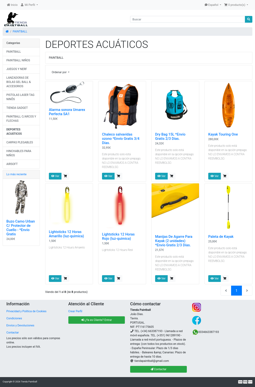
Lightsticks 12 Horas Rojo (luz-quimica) (118, 236)
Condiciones (14, 318)
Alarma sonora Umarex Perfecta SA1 (67, 112)
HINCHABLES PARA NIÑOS (18, 153)
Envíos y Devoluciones (20, 325)
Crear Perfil (75, 311)
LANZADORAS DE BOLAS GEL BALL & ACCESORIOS (18, 82)
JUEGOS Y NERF (16, 69)
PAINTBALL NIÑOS (18, 60)
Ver (55, 176)
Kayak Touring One (223, 134)
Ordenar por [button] (59, 72)
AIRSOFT (12, 164)
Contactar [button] (158, 369)
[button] (29, 5)
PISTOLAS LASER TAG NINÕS (20, 97)
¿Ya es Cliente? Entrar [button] (96, 320)
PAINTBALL (20, 31)
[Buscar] (187, 19)
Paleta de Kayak (221, 236)
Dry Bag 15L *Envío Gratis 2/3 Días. (170, 136)
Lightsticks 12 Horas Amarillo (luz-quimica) (66, 234)
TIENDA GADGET (17, 108)
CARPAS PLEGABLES (19, 142)
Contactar (12, 332)
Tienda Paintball (29, 381)
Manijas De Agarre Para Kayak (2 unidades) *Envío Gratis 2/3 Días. (173, 240)
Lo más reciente (16, 174)
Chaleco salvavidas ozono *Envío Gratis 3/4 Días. (120, 138)
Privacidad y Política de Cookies (26, 311)
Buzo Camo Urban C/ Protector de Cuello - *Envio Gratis (20, 227)
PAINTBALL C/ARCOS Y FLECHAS (21, 118)
